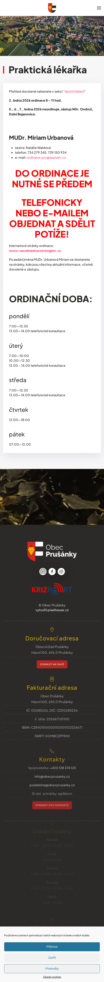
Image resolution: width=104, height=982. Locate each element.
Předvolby (52, 968)
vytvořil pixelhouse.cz (52, 604)
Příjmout (52, 946)
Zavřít (52, 957)
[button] (99, 8)
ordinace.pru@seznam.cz (46, 157)
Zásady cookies (52, 976)
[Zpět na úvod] (52, 8)
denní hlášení (74, 91)
